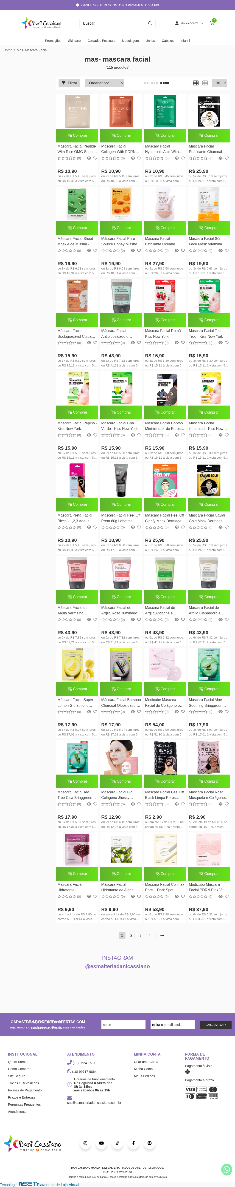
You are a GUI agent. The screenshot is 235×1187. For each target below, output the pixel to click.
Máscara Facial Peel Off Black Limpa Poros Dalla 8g (164, 795)
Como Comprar (19, 1069)
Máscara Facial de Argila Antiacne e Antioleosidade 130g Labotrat (161, 611)
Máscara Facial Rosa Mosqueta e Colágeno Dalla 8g (207, 795)
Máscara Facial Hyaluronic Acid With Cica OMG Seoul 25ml (163, 149)
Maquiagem (130, 41)
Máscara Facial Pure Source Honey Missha (119, 241)
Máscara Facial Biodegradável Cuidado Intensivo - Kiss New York (76, 334)
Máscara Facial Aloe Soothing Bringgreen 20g (205, 703)
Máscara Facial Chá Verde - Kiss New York (119, 426)
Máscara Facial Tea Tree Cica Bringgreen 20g (74, 795)
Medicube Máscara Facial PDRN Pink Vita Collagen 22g (207, 888)
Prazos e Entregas (21, 1097)
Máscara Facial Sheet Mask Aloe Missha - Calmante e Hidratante (75, 242)
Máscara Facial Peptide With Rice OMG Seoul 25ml (76, 149)
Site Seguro (16, 1076)
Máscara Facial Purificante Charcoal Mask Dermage (205, 149)
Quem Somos (18, 1062)
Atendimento (17, 1111)
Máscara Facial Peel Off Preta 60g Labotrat (120, 518)
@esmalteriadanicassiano (117, 966)
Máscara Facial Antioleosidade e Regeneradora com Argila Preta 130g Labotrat (117, 334)
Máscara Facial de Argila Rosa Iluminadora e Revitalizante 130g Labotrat (120, 611)
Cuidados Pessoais (101, 41)
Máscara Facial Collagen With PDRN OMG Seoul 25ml (118, 149)
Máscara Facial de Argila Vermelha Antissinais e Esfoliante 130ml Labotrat (76, 611)
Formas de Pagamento (25, 1090)
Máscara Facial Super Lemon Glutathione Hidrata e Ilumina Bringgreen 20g (75, 703)
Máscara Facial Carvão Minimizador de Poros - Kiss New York (164, 426)
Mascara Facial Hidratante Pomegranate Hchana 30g (75, 888)
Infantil (185, 41)
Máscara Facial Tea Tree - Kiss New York (206, 333)
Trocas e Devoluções (23, 1083)
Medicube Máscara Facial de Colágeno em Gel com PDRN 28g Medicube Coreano (164, 703)
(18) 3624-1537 (81, 1063)
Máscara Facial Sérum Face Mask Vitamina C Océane (207, 242)
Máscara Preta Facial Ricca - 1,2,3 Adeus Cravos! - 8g (74, 518)
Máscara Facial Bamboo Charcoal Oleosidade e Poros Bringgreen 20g (121, 703)
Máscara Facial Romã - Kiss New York (164, 333)
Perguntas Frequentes (24, 1104)
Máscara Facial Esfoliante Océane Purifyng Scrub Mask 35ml (162, 242)
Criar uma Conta (146, 1062)
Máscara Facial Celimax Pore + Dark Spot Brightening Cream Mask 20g (164, 888)
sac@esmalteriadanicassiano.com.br (94, 1101)
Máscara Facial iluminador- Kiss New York (206, 426)
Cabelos (167, 41)
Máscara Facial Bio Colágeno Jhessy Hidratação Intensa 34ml (116, 795)
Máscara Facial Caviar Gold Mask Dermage (207, 518)
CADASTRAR (215, 1025)
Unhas (150, 41)
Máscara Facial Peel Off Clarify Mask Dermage (164, 518)
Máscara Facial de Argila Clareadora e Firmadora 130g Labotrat (205, 611)
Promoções (53, 41)
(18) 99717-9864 (82, 1071)
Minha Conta (143, 1069)
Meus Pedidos (144, 1076)
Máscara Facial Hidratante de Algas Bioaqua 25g (117, 888)
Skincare (74, 41)
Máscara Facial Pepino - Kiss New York (77, 426)
